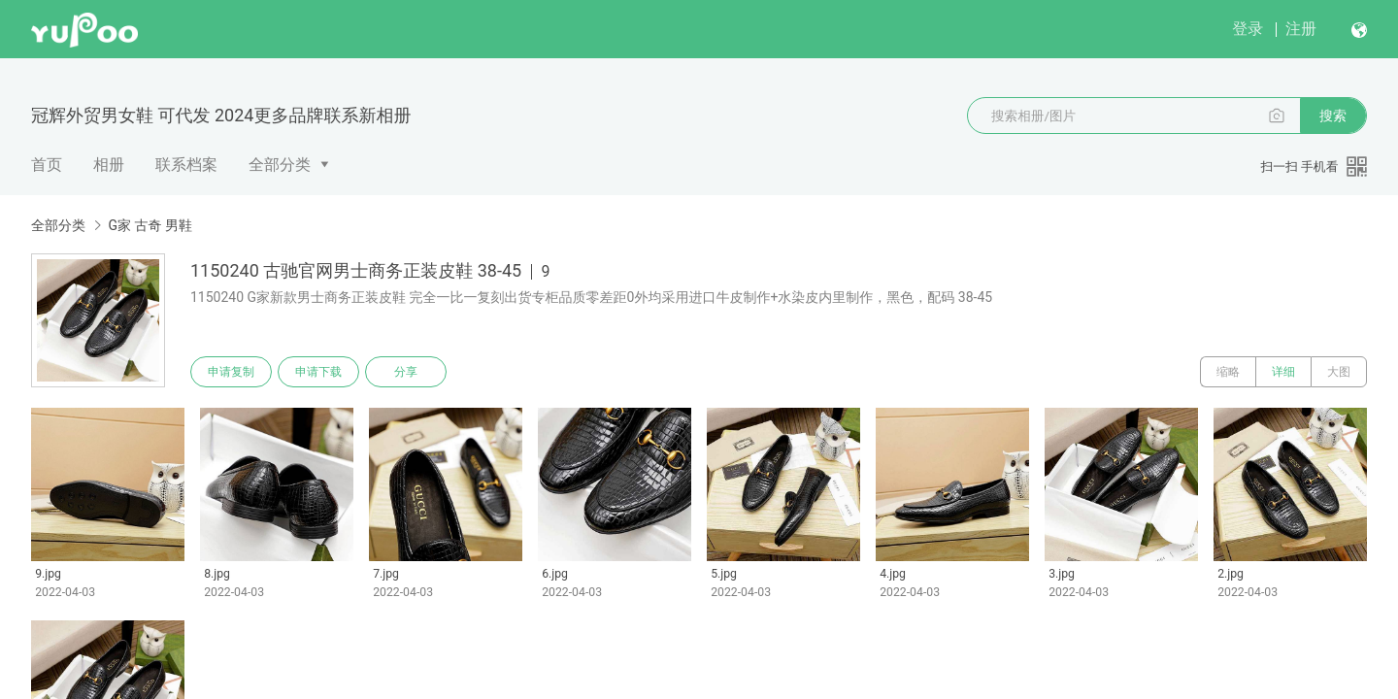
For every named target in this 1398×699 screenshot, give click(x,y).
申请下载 (318, 372)
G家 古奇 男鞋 (149, 225)
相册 (108, 164)
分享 (405, 372)
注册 (1300, 28)
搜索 (1333, 115)
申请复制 (231, 372)
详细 (1283, 372)
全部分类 (280, 164)
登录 (1247, 28)
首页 (46, 164)
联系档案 (186, 164)
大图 (1338, 372)
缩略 (1228, 372)
